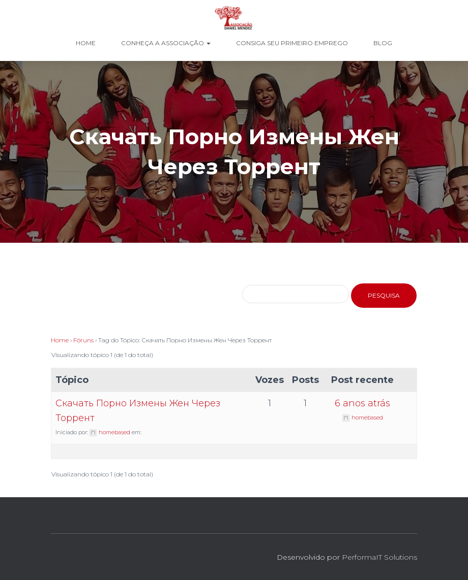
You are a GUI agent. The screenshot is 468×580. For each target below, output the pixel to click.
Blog (382, 43)
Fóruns (83, 340)
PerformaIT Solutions (379, 557)
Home (86, 43)
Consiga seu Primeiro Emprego (292, 43)
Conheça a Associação (166, 43)
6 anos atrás (362, 403)
